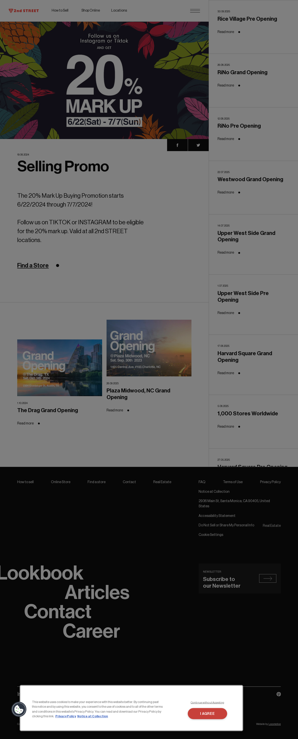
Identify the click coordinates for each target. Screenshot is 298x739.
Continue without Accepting (207, 702)
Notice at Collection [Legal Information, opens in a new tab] (92, 716)
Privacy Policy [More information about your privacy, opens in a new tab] (65, 716)
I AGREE (207, 714)
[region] (131, 708)
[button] (19, 709)
